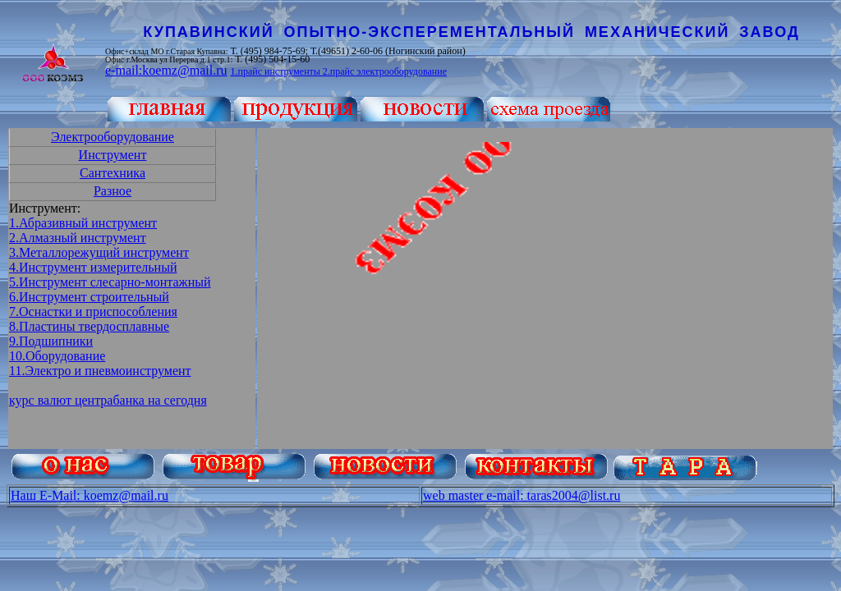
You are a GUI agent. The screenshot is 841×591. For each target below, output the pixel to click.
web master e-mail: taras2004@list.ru (521, 495)
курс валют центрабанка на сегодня (108, 400)
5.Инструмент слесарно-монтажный (110, 282)
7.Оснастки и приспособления (93, 311)
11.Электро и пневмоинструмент (100, 371)
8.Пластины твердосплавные (89, 326)
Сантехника (112, 173)
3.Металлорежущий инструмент (99, 252)
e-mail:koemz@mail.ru (166, 70)
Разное (112, 191)
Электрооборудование (112, 137)
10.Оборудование (57, 356)
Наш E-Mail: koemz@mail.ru (89, 495)
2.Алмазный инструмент (77, 238)
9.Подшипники (51, 341)
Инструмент (113, 155)
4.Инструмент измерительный (93, 267)
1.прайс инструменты (276, 71)
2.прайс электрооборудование (385, 71)
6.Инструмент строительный (89, 297)
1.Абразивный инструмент (83, 223)
